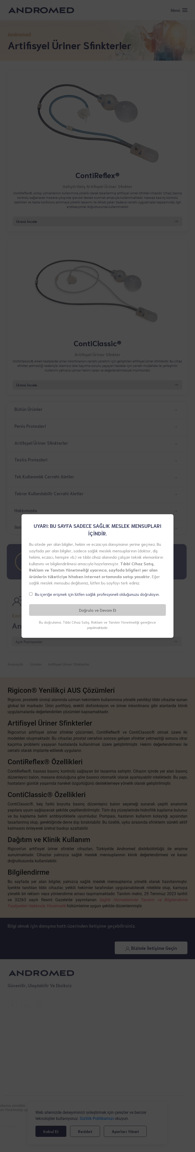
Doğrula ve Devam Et (97, 610)
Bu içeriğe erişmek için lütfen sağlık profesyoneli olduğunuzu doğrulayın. (97, 594)
